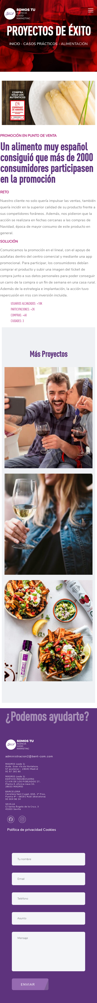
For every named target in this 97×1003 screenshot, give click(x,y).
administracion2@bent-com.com (29, 756)
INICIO (14, 43)
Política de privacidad (24, 829)
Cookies (49, 829)
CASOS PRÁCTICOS (40, 43)
